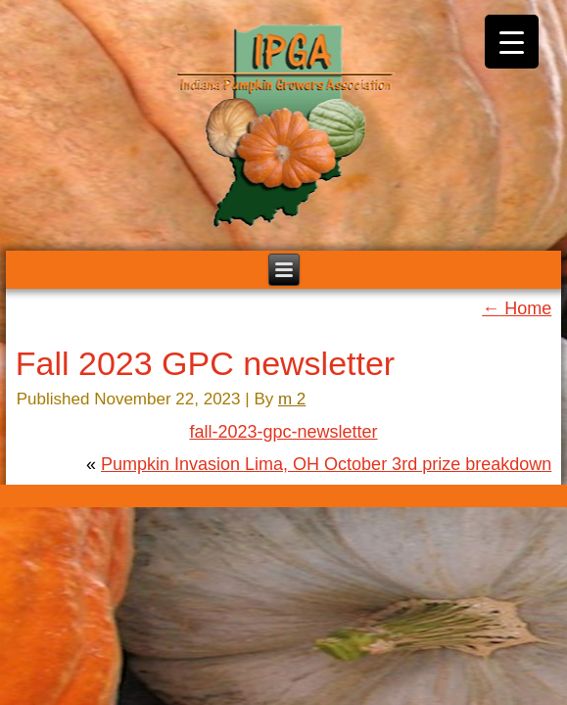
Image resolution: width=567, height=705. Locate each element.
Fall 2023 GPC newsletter (205, 363)
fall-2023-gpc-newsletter (283, 432)
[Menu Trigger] (512, 42)
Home (516, 308)
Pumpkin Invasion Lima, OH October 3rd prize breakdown (326, 464)
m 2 (292, 399)
